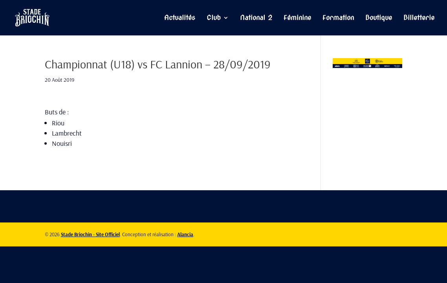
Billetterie (418, 18)
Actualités (179, 18)
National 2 (256, 18)
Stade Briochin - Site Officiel (90, 234)
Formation (338, 18)
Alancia (185, 234)
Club (214, 18)
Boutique (378, 18)
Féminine (297, 18)
